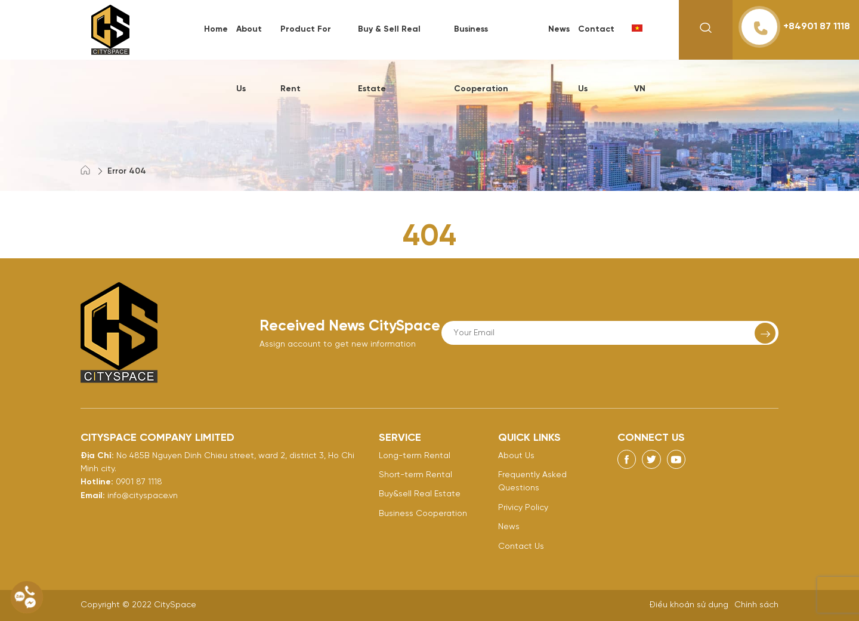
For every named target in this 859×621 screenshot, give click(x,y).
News (559, 29)
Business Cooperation (423, 513)
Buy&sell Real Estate (420, 494)
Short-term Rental (415, 475)
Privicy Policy (523, 507)
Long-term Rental (414, 456)
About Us (516, 456)
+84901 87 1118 (795, 26)
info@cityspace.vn (142, 496)
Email (92, 496)
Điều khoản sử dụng (689, 605)
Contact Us (521, 546)
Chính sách (756, 605)
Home (216, 29)
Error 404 (126, 171)
